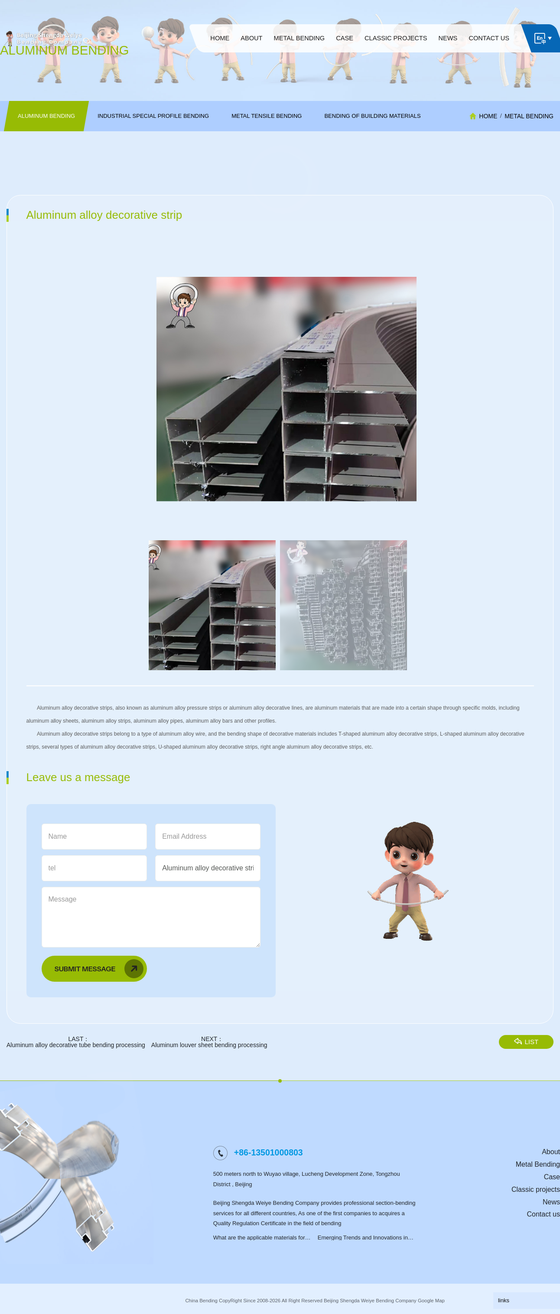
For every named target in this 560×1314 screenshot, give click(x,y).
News (551, 1202)
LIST (533, 1052)
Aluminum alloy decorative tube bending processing (69, 1056)
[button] (530, 399)
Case (552, 1177)
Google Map (431, 1300)
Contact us (543, 1214)
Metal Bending (529, 116)
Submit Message (92, 979)
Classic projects (535, 1189)
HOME (488, 116)
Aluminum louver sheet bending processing (203, 1056)
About (551, 1151)
